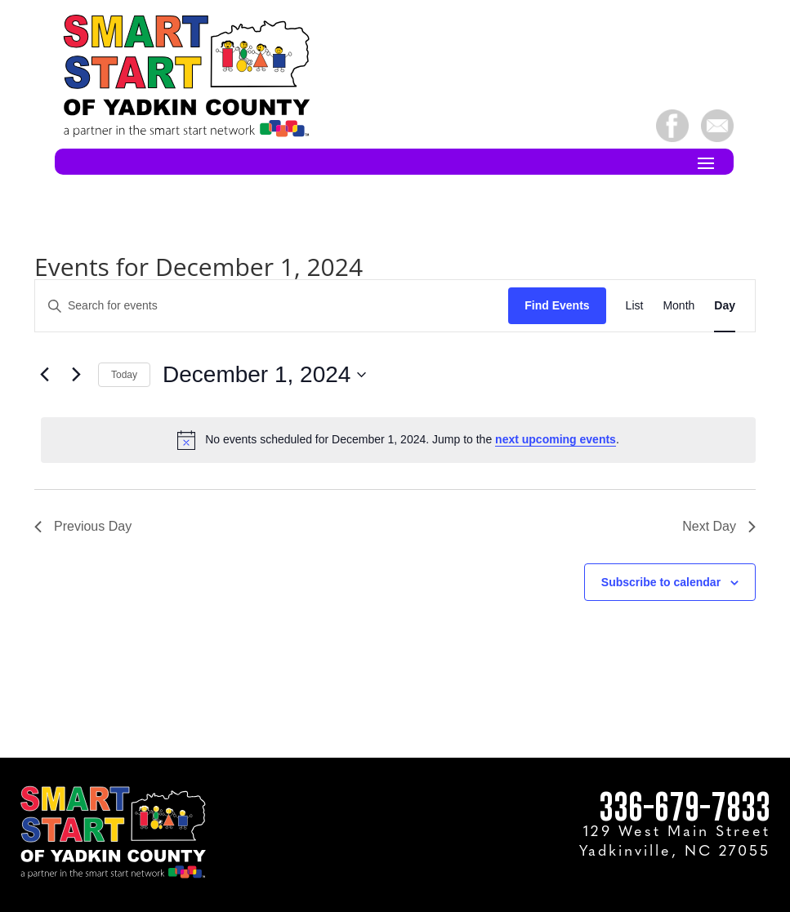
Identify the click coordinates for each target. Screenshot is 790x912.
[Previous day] (44, 375)
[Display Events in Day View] (724, 305)
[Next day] (76, 375)
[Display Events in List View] (635, 305)
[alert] (398, 440)
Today (124, 374)
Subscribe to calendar (661, 582)
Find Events (556, 305)
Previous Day (83, 526)
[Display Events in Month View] (678, 305)
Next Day (719, 526)
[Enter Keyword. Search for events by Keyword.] (271, 305)
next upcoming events (555, 439)
